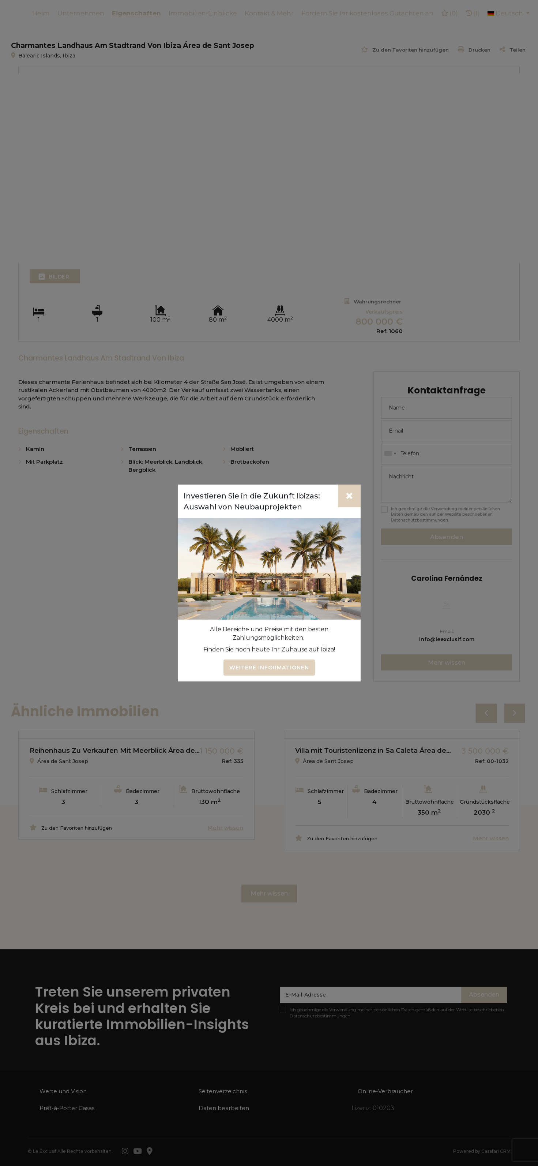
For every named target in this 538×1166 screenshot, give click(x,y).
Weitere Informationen (269, 667)
